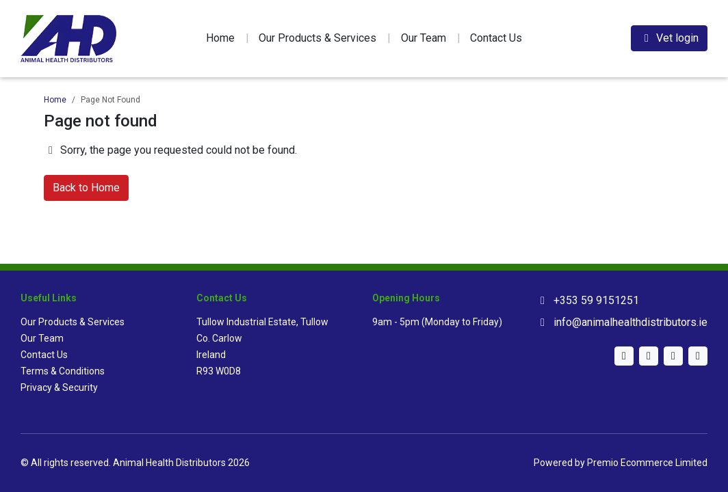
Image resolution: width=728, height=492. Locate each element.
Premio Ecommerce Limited (647, 462)
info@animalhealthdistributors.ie (630, 322)
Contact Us (496, 37)
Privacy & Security (59, 387)
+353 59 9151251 (596, 300)
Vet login (669, 37)
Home (220, 37)
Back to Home (86, 187)
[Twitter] (624, 356)
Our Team (423, 37)
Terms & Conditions (63, 371)
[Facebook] (697, 356)
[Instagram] (648, 356)
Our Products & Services (317, 37)
